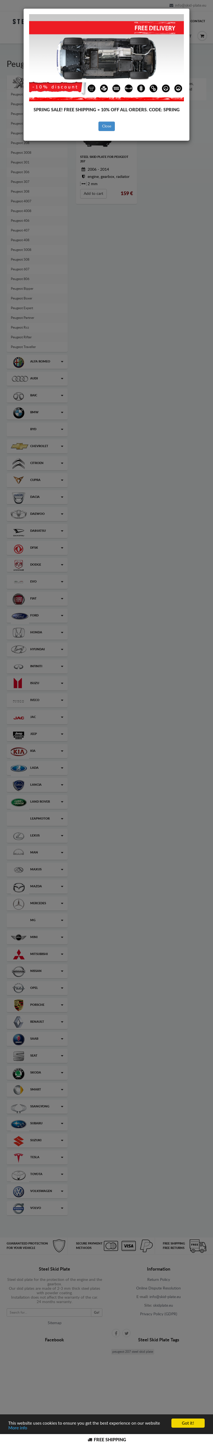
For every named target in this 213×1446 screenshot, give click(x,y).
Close (106, 126)
